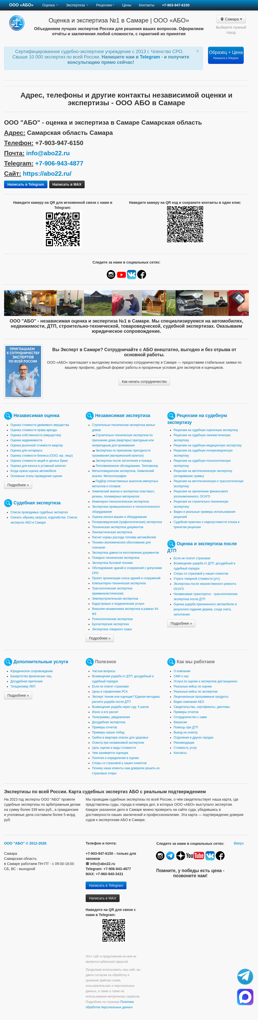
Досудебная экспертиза (108, 722)
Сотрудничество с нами (190, 717)
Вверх (239, 843)
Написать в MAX (67, 184)
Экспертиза (77, 5)
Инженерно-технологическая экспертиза (120, 501)
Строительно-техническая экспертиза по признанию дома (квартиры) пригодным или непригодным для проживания (123, 440)
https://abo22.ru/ (47, 173)
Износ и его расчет (105, 712)
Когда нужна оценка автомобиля (33, 471)
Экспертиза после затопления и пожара (124, 460)
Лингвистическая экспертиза (112, 532)
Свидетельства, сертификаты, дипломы (202, 707)
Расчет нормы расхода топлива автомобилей (124, 537)
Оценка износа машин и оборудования (119, 517)
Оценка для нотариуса (26, 450)
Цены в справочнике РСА (110, 691)
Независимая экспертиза (122, 415)
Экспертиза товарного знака (112, 629)
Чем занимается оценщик (110, 753)
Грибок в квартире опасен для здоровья (120, 737)
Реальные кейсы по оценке (193, 686)
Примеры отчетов (104, 727)
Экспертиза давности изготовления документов (125, 552)
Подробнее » (18, 485)
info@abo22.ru (48, 153)
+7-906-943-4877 (59, 163)
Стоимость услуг (185, 748)
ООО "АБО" (14, 843)
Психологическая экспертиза (112, 619)
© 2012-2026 (36, 843)
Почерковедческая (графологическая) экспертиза (127, 522)
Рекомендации (184, 742)
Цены (126, 5)
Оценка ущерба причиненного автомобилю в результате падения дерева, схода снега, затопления (205, 609)
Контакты (146, 5)
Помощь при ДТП (186, 727)
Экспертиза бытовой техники (112, 563)
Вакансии (180, 722)
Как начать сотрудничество (144, 381)
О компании (182, 671)
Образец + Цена (226, 55)
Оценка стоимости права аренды (33, 430)
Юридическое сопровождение (31, 671)
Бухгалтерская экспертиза (110, 624)
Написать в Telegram (25, 184)
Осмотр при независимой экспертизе (118, 742)
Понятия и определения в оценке (115, 758)
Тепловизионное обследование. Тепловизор (127, 466)
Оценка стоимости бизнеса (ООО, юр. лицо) (41, 455)
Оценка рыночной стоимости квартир (36, 445)
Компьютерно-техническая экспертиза (119, 583)
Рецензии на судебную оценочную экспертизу (206, 430)
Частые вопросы (103, 671)
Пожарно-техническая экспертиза (115, 558)
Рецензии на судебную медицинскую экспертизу (208, 445)
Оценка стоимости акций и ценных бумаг (39, 460)
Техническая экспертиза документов (117, 527)
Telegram (150, 57)
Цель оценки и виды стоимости (114, 748)
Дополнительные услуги (41, 661)
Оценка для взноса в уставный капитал (38, 466)
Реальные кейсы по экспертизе (195, 691)
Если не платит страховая (192, 558)
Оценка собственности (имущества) (35, 435)
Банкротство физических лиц (30, 676)
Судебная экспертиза (37, 502)
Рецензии (105, 5)
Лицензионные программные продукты (201, 696)
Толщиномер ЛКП (22, 686)
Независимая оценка (36, 415)
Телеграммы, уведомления (111, 717)
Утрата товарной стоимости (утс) (197, 578)
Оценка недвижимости (26, 440)
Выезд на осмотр (186, 732)
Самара (231, 19)
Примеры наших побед (108, 732)
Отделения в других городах (193, 737)
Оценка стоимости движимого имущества (39, 425)
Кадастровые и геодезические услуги (118, 604)
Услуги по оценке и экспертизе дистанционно (205, 681)
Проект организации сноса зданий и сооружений (126, 578)
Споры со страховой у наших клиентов (201, 573)
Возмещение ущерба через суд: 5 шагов (120, 707)
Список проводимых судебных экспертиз (39, 512)
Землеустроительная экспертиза (115, 598)
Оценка (50, 5)
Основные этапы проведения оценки (36, 476)
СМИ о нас (181, 676)
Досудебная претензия (26, 681)
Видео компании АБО (189, 702)
